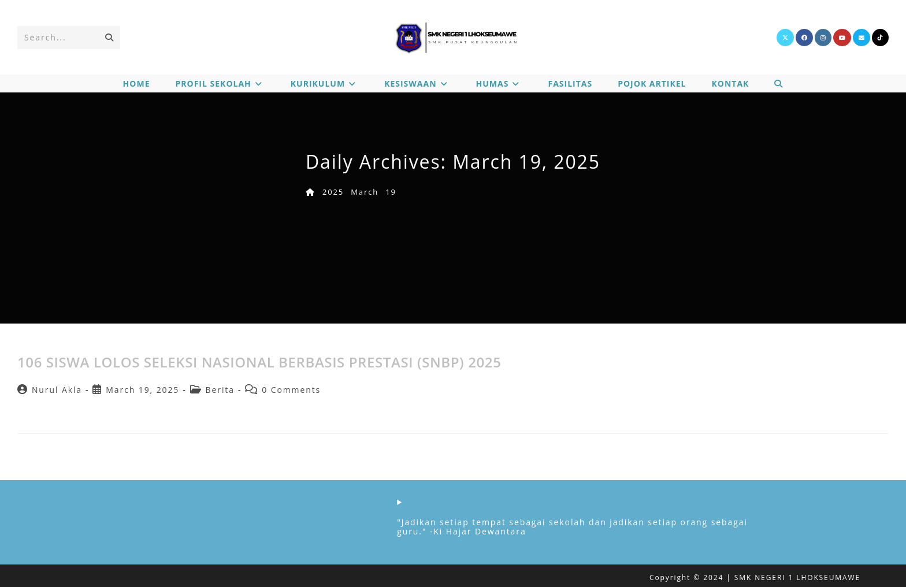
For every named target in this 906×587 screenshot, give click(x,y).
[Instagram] (823, 37)
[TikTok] (880, 37)
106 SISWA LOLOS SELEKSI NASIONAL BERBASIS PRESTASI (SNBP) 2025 (259, 361)
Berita (220, 389)
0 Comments (291, 389)
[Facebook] (804, 37)
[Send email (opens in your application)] (861, 37)
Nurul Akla (57, 389)
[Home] (310, 192)
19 (390, 192)
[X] (785, 37)
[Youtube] (842, 37)
